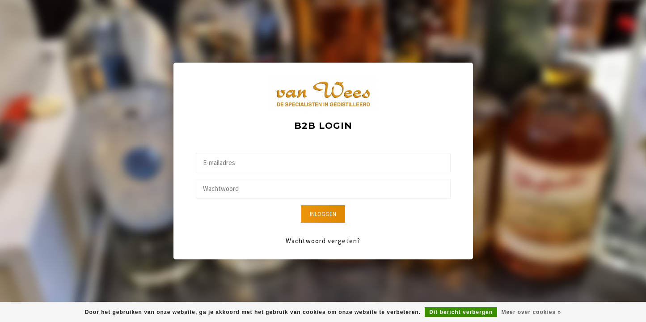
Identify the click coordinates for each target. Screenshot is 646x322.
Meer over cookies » (531, 312)
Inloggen (323, 214)
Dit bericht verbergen (461, 312)
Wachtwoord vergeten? (323, 241)
